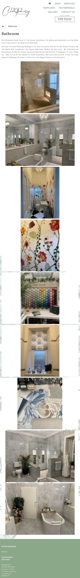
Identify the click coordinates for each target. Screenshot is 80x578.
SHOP (58, 3)
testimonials (67, 8)
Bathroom (12, 26)
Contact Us (68, 12)
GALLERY (53, 12)
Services (69, 3)
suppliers (49, 8)
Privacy (4, 552)
